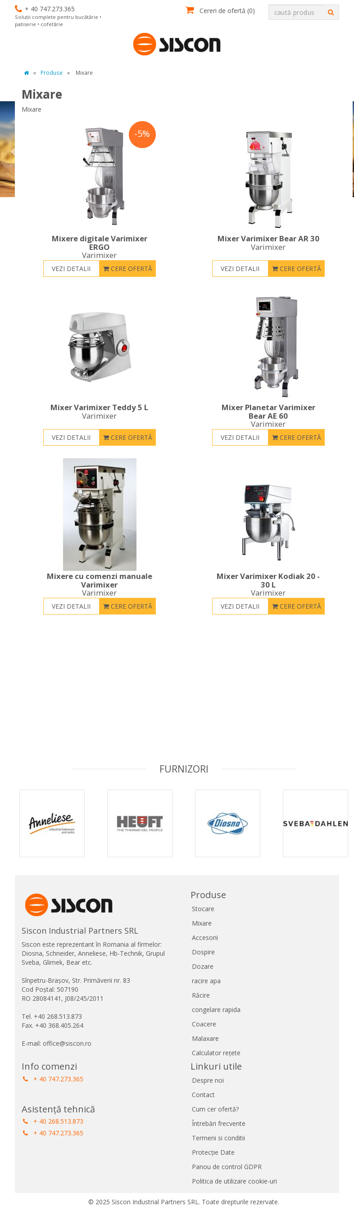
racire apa (206, 980)
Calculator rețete (216, 1052)
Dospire (203, 952)
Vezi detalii (71, 268)
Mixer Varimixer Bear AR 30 (268, 242)
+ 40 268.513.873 (53, 1121)
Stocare (203, 908)
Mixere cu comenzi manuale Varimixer (99, 584)
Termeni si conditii (218, 1138)
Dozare (202, 966)
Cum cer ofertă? (215, 1109)
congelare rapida (216, 1009)
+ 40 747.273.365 (53, 1079)
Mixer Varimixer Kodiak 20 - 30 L (268, 584)
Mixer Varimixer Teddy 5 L (99, 411)
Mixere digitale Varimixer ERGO (99, 246)
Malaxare (205, 1038)
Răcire (201, 995)
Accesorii (205, 937)
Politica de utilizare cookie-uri (234, 1181)
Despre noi (208, 1080)
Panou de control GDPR (227, 1166)
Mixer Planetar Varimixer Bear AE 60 (268, 415)
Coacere (204, 1024)
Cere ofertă (127, 268)
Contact (203, 1094)
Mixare (202, 923)
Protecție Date (213, 1152)
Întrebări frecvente (218, 1123)
